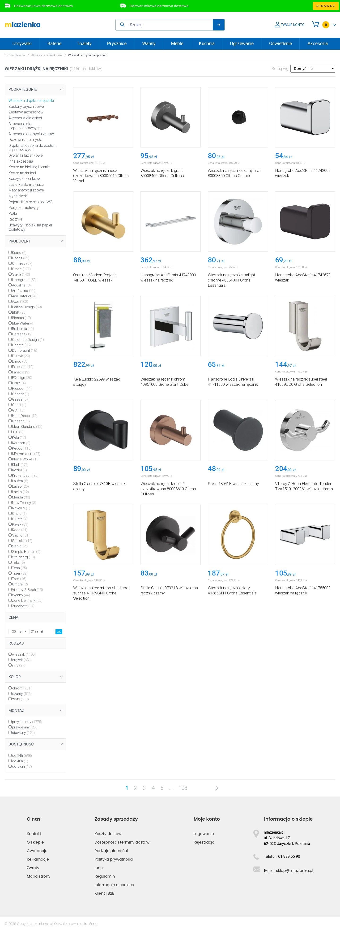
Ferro (19, 383)
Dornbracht (24, 350)
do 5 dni (22, 766)
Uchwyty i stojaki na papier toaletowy (30, 227)
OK (59, 631)
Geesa (21, 399)
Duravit (21, 356)
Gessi (19, 405)
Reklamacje (38, 859)
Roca (19, 530)
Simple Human (26, 552)
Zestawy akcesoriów (25, 112)
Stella (21, 274)
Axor (20, 301)
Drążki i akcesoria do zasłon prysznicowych (31, 147)
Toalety (84, 43)
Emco (20, 361)
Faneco (20, 372)
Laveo (20, 486)
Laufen (20, 481)
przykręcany (27, 722)
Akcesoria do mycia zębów (31, 134)
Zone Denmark (27, 600)
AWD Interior (25, 296)
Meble (177, 43)
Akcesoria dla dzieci (25, 118)
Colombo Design (28, 340)
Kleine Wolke (25, 459)
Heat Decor (25, 416)
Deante (21, 345)
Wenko (21, 595)
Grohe (21, 269)
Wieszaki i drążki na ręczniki (31, 100)
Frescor (22, 388)
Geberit (20, 394)
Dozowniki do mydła (25, 139)
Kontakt (34, 833)
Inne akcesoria (20, 161)
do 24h (22, 755)
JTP (17, 432)
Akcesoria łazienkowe (46, 55)
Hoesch (21, 421)
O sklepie (35, 842)
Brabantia (23, 329)
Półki (12, 213)
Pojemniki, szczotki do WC (30, 202)
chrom (21, 688)
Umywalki (22, 43)
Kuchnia (207, 43)
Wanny (148, 43)
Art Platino (23, 291)
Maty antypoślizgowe (26, 190)
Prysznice (117, 43)
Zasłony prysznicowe (26, 106)
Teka (18, 562)
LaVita (20, 492)
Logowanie (204, 833)
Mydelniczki (18, 196)
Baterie (54, 43)
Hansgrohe (24, 280)
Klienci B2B (105, 893)
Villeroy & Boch (27, 590)
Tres (19, 579)
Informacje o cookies (114, 885)
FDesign (22, 378)
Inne (99, 867)
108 (182, 788)
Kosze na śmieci (22, 173)
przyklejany (25, 727)
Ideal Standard (27, 426)
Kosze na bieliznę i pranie (29, 167)
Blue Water (23, 323)
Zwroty (33, 867)
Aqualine (21, 285)
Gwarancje (37, 850)
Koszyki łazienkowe (24, 178)
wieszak (24, 654)
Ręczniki (15, 219)
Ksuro (19, 253)
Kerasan (21, 443)
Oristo (19, 513)
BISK (19, 312)
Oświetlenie (280, 43)
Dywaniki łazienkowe (25, 155)
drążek (22, 660)
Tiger (19, 573)
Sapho (21, 535)
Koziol (19, 470)
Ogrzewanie (242, 43)
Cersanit (22, 334)
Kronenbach (25, 475)
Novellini (21, 508)
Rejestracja (204, 842)
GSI (18, 410)
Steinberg (23, 557)
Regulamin (105, 876)
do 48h (20, 761)
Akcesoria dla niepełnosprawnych (24, 125)
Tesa (19, 568)
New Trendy (24, 503)
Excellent (23, 367)
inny (18, 665)
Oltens (20, 258)
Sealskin (22, 541)
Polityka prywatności (114, 859)
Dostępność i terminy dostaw (122, 842)
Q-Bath (20, 519)
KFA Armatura (26, 454)
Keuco (21, 448)
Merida (21, 497)
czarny (22, 694)
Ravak (20, 524)
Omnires (22, 263)
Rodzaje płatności (111, 850)
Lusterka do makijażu (26, 184)
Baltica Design (27, 307)
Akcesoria (317, 43)
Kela (19, 437)
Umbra (20, 584)
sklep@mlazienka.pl (294, 870)
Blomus (21, 318)
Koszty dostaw (108, 833)
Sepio (20, 546)
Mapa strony (38, 876)
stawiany (23, 733)
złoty (20, 699)
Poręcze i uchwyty (23, 207)
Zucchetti (23, 606)
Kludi (20, 465)
